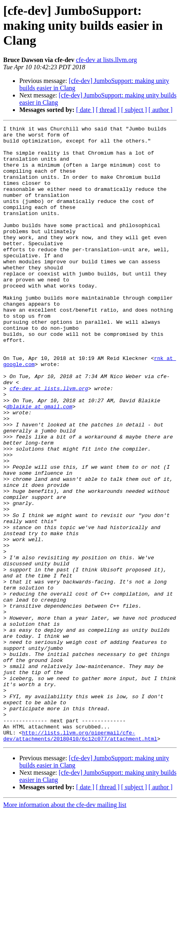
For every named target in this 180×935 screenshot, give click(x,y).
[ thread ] (108, 109)
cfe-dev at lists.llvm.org (106, 59)
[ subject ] (134, 109)
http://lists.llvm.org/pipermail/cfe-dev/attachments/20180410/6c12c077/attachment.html (80, 858)
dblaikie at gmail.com (39, 463)
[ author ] (161, 109)
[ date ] (85, 109)
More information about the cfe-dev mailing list (64, 928)
